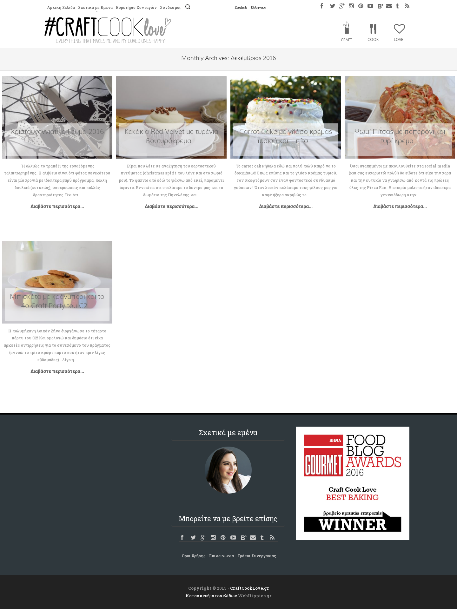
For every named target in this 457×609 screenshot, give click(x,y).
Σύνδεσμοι (169, 7)
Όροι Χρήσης (194, 555)
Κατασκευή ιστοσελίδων (211, 596)
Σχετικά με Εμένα (95, 7)
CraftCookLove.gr (249, 588)
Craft (346, 40)
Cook (373, 39)
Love (398, 39)
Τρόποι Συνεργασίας (256, 555)
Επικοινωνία (221, 555)
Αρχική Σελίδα (61, 7)
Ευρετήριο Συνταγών (135, 7)
